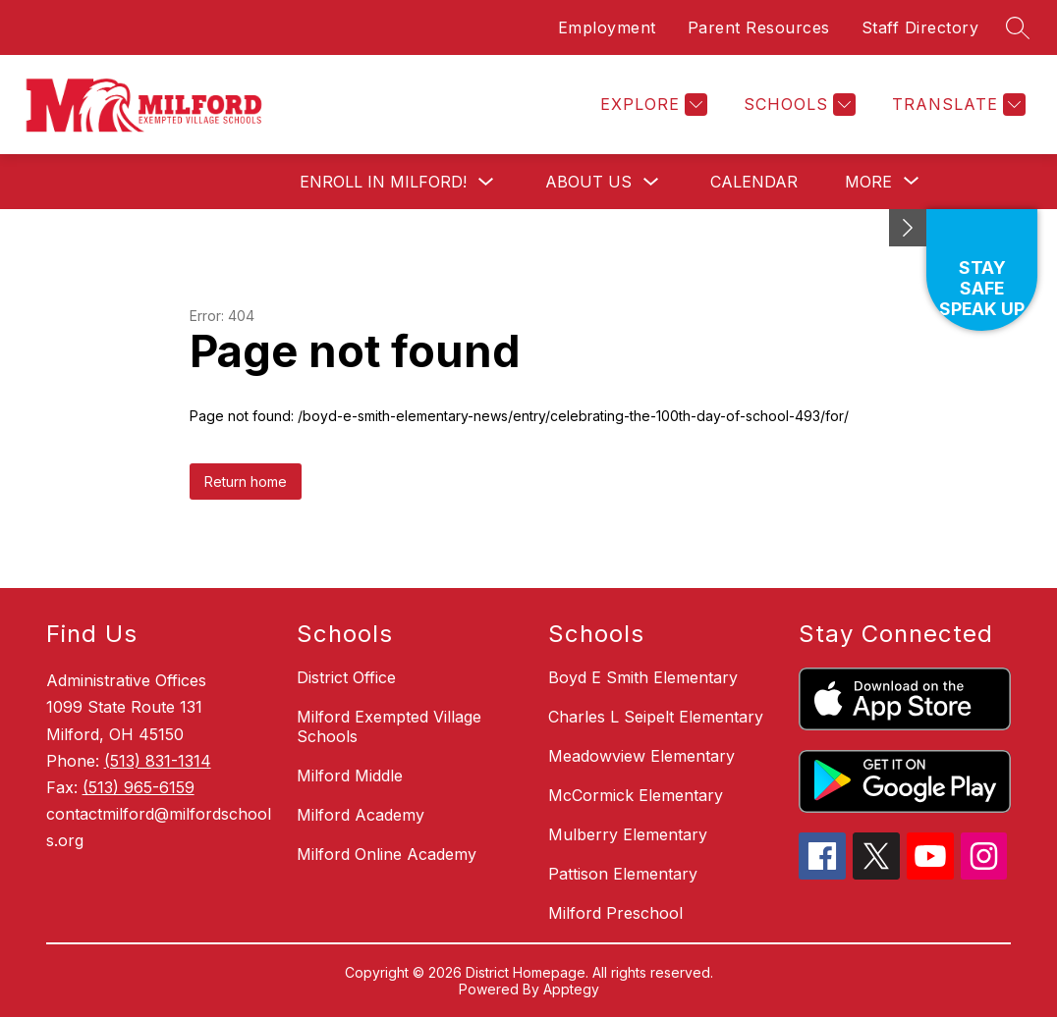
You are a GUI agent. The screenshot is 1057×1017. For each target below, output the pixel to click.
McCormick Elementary (635, 795)
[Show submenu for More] (868, 181)
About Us (588, 181)
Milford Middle (350, 775)
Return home (245, 481)
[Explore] (651, 104)
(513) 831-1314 (157, 761)
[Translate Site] (956, 104)
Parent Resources (759, 27)
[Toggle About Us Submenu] (651, 182)
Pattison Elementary (622, 873)
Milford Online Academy (386, 854)
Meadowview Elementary (641, 756)
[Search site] (1017, 27)
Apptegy (571, 989)
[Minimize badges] (907, 227)
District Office (346, 677)
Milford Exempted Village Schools (389, 726)
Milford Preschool (615, 913)
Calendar (754, 181)
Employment (607, 27)
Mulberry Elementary (627, 834)
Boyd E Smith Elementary (643, 677)
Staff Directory (920, 27)
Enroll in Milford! (383, 181)
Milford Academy (360, 815)
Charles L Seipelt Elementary (655, 716)
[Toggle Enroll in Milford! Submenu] (486, 182)
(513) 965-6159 (139, 787)
